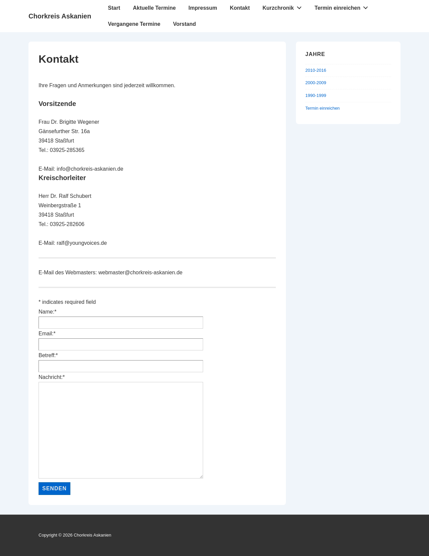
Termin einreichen (343, 6)
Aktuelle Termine (154, 8)
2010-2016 (315, 70)
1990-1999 (315, 95)
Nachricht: (52, 377)
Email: (47, 333)
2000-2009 (315, 82)
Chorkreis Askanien (59, 16)
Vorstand (184, 24)
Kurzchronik (283, 6)
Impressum (202, 8)
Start (114, 8)
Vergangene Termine (134, 24)
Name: (47, 312)
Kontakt (240, 8)
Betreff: (48, 355)
